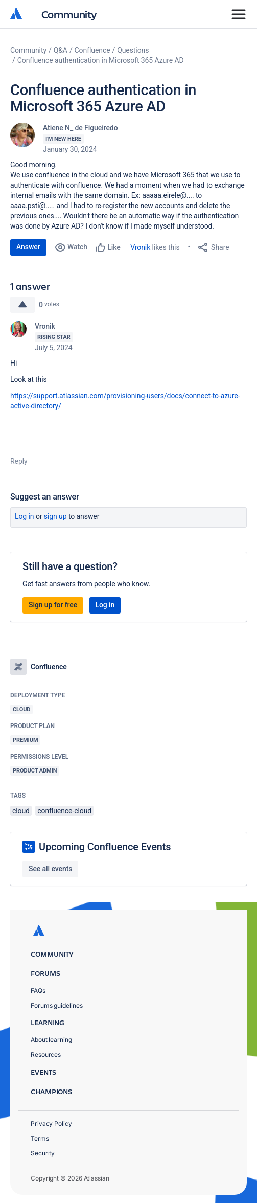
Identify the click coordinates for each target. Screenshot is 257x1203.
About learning (51, 1039)
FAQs (38, 990)
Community (69, 14)
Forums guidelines (57, 1005)
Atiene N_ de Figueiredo (80, 128)
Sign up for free (53, 605)
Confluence (92, 50)
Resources (46, 1054)
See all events (50, 869)
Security (43, 1153)
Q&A (60, 50)
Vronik (140, 247)
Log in (24, 516)
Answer (28, 247)
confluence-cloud (64, 811)
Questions (133, 50)
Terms (40, 1138)
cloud (21, 811)
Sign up (55, 516)
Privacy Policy (51, 1123)
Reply (19, 461)
